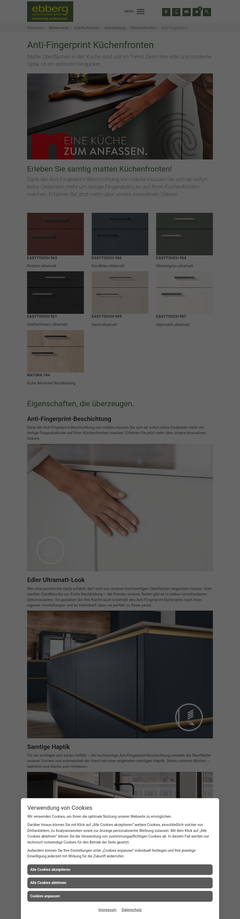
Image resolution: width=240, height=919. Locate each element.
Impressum (107, 910)
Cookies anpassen (45, 896)
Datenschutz (132, 910)
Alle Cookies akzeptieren (50, 869)
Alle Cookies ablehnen (48, 883)
